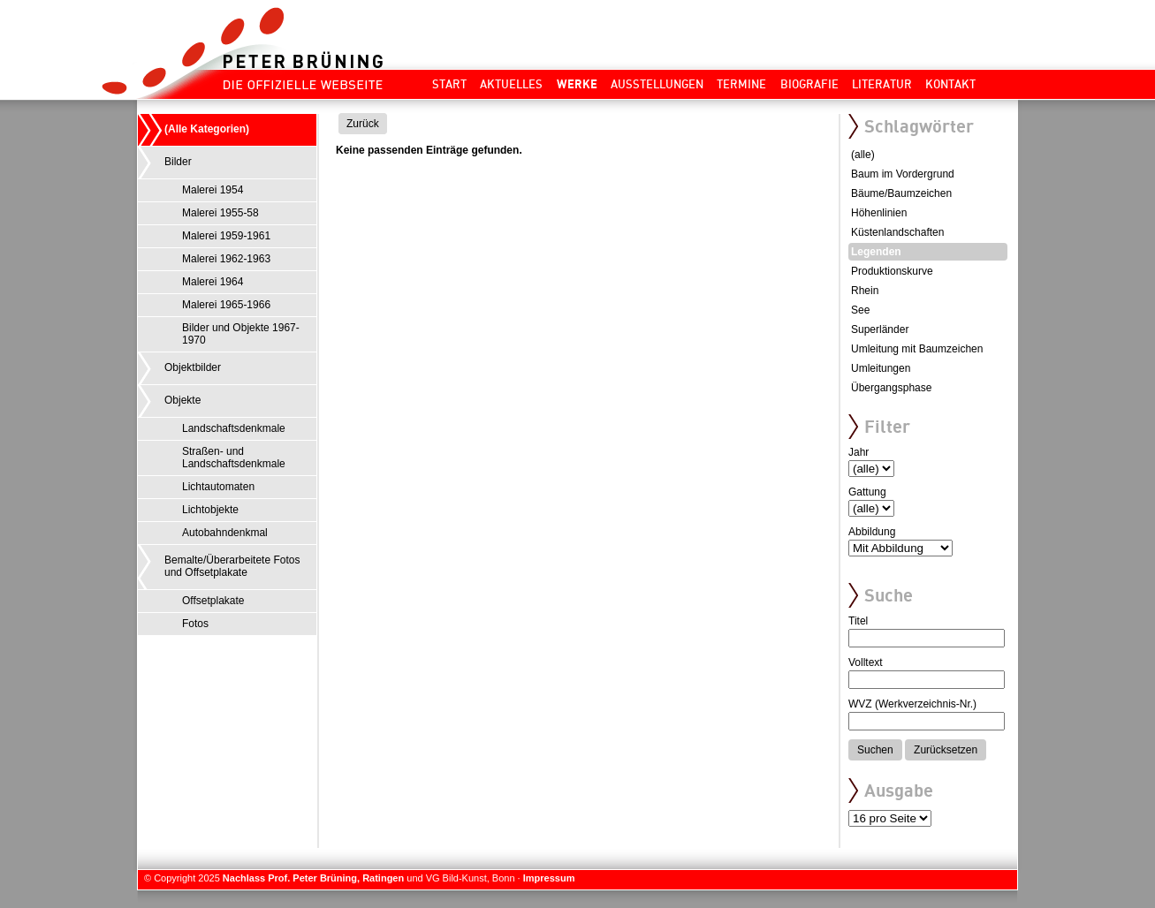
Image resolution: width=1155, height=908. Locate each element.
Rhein (864, 290)
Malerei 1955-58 (220, 213)
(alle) (863, 154)
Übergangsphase (891, 388)
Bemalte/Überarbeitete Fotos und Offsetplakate (232, 566)
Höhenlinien (879, 213)
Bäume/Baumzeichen (901, 193)
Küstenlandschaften (897, 232)
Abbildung (871, 532)
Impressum (549, 878)
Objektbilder (192, 367)
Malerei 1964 (212, 282)
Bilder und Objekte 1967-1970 (241, 334)
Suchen (875, 750)
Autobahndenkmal (225, 532)
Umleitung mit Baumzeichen (917, 349)
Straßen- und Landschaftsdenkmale (233, 457)
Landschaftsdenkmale (233, 428)
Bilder (178, 161)
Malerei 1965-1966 (226, 305)
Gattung (867, 492)
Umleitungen (880, 368)
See (860, 310)
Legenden (876, 252)
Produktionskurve (892, 271)
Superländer (879, 329)
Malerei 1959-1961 (226, 236)
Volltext (865, 662)
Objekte (182, 400)
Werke (577, 84)
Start (449, 84)
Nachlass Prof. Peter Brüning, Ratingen (313, 878)
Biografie (809, 84)
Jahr (858, 452)
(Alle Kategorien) (206, 129)
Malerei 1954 (212, 190)
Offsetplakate (213, 600)
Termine (741, 84)
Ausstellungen (657, 84)
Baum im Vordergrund (902, 174)
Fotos (195, 623)
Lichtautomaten (218, 486)
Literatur (882, 84)
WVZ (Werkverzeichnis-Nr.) (912, 704)
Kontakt (950, 84)
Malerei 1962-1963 (226, 259)
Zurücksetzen (945, 750)
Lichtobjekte (210, 509)
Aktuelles (511, 84)
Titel (858, 621)
